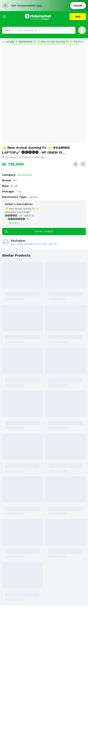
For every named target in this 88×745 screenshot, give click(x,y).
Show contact (28, 231)
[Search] (70, 30)
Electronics (25, 41)
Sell (77, 16)
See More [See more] (14, 222)
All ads (8, 41)
